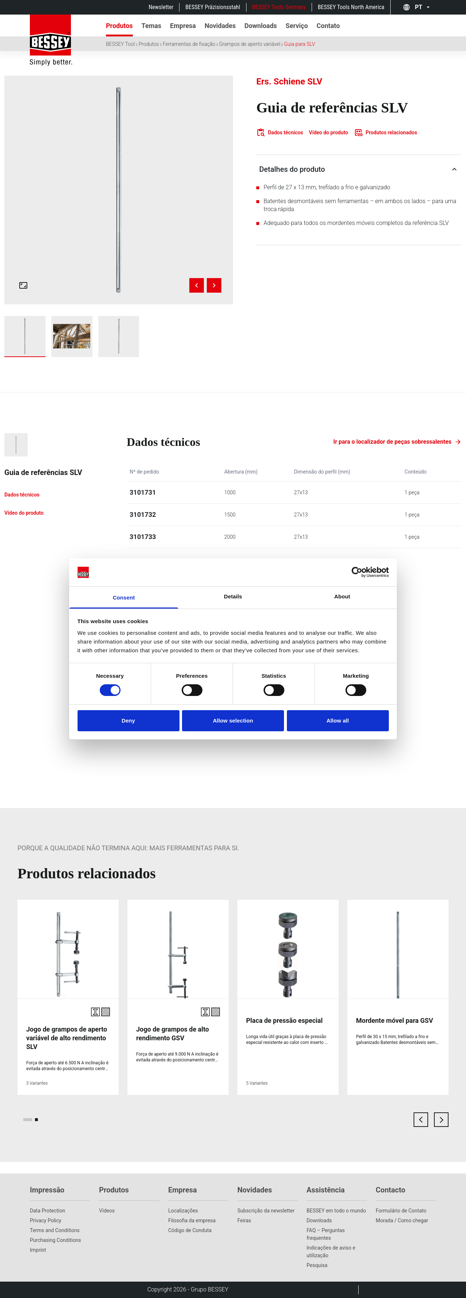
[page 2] (36, 1119)
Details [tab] (233, 596)
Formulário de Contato (401, 1211)
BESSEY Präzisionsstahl (212, 7)
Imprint (38, 1250)
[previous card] (421, 1119)
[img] (119, 190)
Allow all (338, 720)
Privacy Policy (45, 1220)
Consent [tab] (124, 597)
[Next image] (214, 285)
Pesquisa (317, 1265)
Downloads (319, 1220)
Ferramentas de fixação (189, 44)
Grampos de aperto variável (249, 44)
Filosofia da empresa (192, 1220)
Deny (128, 720)
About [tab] (342, 596)
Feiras (244, 1220)
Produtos (149, 44)
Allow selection (233, 720)
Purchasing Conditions (55, 1240)
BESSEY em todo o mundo (336, 1211)
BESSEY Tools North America (351, 7)
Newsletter (161, 7)
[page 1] (27, 1119)
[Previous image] (196, 285)
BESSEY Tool (120, 44)
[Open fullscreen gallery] (23, 285)
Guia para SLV (299, 44)
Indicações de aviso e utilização (331, 1251)
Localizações (183, 1211)
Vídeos (107, 1211)
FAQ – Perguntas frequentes (326, 1234)
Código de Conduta (190, 1230)
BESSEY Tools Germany (279, 7)
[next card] (441, 1119)
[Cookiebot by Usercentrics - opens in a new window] (357, 572)
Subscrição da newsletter (266, 1211)
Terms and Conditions (55, 1230)
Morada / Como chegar (402, 1220)
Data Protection (47, 1211)
